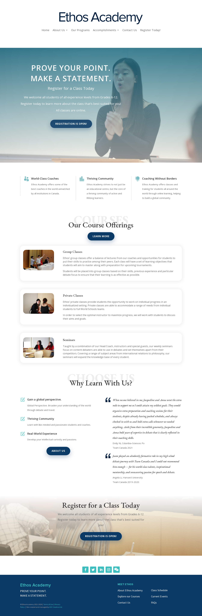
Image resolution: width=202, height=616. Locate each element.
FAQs (154, 602)
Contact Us (129, 30)
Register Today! (150, 30)
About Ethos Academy (130, 590)
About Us (59, 30)
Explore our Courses (129, 596)
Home (45, 30)
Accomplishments (104, 30)
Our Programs (80, 30)
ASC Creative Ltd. (56, 607)
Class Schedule (159, 590)
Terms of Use (48, 604)
